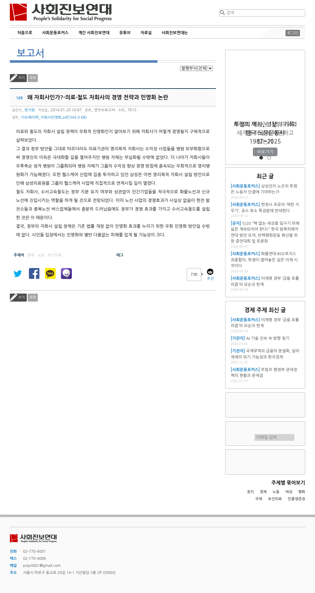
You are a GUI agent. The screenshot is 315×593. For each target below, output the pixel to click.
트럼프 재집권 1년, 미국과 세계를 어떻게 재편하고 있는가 (265, 132)
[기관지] (238, 338)
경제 (263, 492)
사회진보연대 (61, 13)
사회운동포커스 (55, 33)
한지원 (29, 110)
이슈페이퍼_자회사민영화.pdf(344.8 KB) (54, 117)
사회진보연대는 (174, 33)
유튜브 (125, 33)
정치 (250, 492)
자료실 (146, 33)
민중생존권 (296, 499)
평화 (301, 492)
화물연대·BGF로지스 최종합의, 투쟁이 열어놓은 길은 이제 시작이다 (264, 260)
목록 (33, 78)
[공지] (236, 223)
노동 (276, 492)
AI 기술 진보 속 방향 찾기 (267, 338)
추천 (210, 278)
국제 (258, 499)
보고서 (30, 53)
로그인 (292, 33)
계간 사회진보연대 (93, 33)
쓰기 (21, 78)
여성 (289, 492)
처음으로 (24, 33)
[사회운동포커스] (245, 186)
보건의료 (275, 499)
